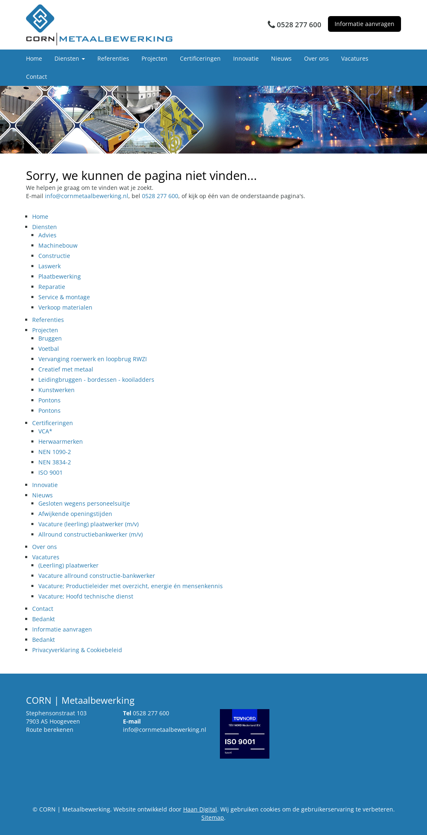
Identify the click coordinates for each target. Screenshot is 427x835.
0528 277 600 (160, 196)
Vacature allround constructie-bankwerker (96, 576)
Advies (47, 235)
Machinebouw (58, 245)
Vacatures (354, 58)
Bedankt (43, 619)
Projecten (154, 58)
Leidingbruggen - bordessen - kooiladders (96, 379)
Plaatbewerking (59, 276)
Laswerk (49, 266)
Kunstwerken (56, 390)
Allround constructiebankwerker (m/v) (90, 534)
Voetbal (48, 348)
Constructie (54, 256)
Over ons (316, 58)
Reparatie (51, 287)
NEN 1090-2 (54, 452)
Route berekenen (49, 729)
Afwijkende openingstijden (75, 514)
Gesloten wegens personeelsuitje (84, 503)
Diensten (44, 227)
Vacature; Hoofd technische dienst (85, 596)
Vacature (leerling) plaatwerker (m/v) (88, 524)
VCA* (45, 431)
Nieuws (281, 58)
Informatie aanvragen (364, 24)
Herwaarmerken (60, 441)
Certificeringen (200, 58)
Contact (36, 76)
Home (34, 58)
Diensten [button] (69, 58)
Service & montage (64, 297)
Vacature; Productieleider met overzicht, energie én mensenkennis (130, 586)
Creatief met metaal (65, 369)
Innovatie (246, 58)
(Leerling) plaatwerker (68, 565)
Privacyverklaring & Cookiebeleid (77, 650)
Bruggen (50, 338)
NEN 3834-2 (54, 462)
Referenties (113, 58)
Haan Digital (200, 809)
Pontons (49, 400)
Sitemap (212, 817)
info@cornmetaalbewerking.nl (86, 196)
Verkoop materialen (65, 307)
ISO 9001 (50, 472)
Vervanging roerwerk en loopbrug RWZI (92, 359)
